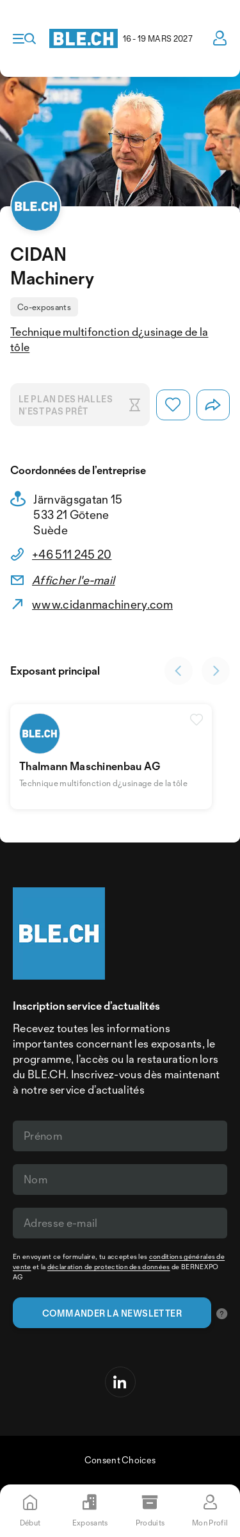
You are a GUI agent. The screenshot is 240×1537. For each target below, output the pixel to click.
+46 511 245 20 (71, 554)
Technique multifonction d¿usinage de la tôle (109, 339)
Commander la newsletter (112, 1313)
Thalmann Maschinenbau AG (90, 766)
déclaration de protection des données (108, 1266)
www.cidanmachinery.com (102, 604)
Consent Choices (120, 1459)
